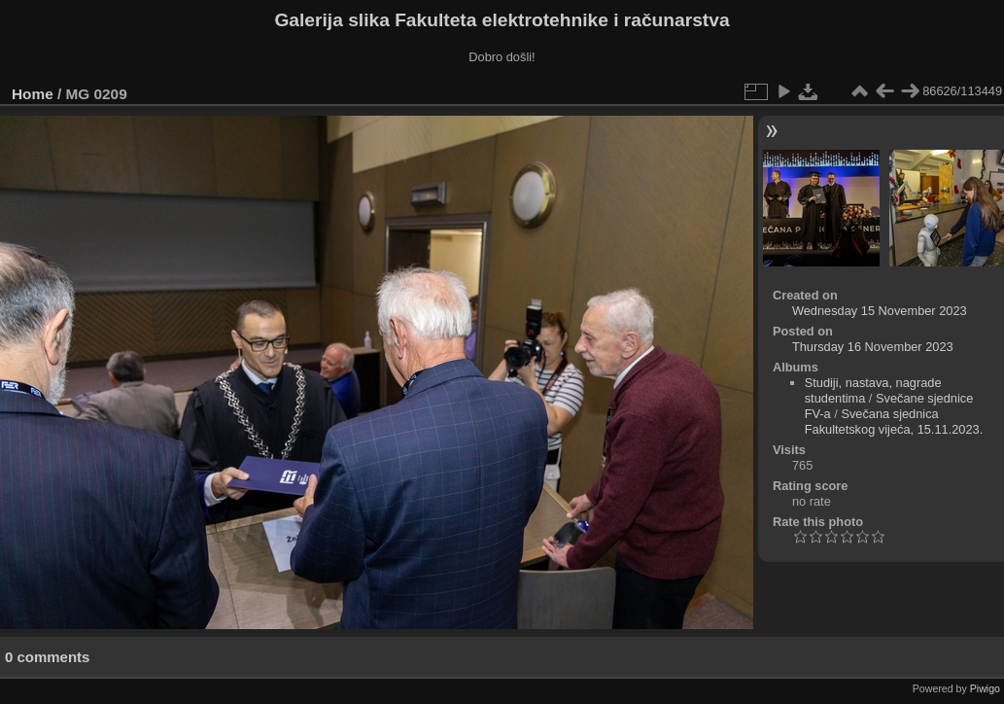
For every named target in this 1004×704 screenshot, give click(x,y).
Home (32, 94)
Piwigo (985, 688)
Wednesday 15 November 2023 (879, 310)
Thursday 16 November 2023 (872, 346)
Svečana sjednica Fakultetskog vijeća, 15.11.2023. (894, 421)
